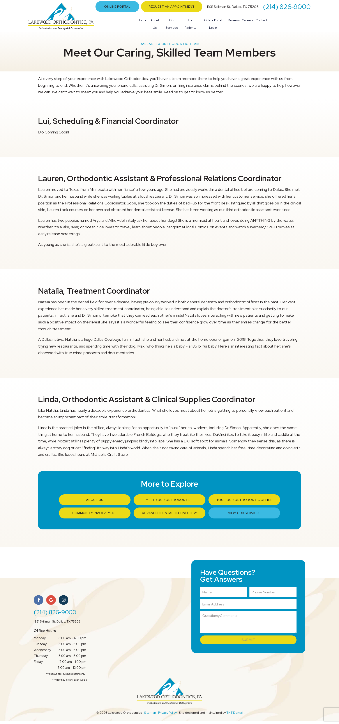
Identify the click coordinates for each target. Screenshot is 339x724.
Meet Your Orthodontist (169, 503)
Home (142, 20)
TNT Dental (234, 716)
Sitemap (150, 716)
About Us (154, 24)
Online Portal (117, 7)
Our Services (172, 24)
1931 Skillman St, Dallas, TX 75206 (233, 6)
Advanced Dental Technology (169, 516)
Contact (261, 20)
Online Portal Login (213, 24)
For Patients (190, 24)
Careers (247, 20)
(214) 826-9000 (287, 6)
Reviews (234, 20)
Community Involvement (94, 516)
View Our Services (244, 516)
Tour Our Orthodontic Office (244, 503)
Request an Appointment (171, 7)
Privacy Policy (167, 716)
